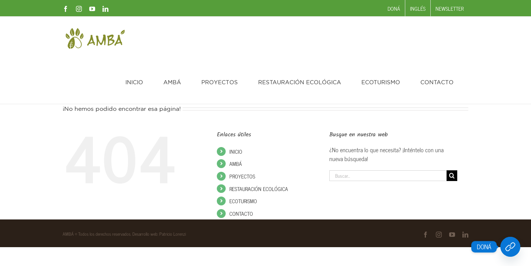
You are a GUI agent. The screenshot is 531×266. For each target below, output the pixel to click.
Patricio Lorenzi (172, 190)
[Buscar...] (388, 132)
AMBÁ (235, 120)
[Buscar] (452, 132)
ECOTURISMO (243, 157)
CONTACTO (241, 170)
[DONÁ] (510, 247)
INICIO (235, 107)
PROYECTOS (242, 132)
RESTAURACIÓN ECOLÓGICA (258, 145)
